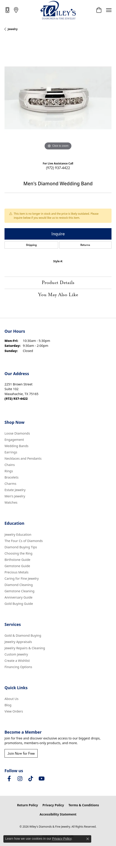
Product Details (58, 282)
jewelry (13, 29)
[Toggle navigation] (109, 10)
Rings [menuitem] (9, 471)
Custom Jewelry (16, 654)
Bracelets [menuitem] (11, 477)
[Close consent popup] (87, 838)
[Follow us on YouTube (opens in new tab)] (41, 778)
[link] (8, 9)
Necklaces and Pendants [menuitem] (23, 458)
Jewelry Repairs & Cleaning (25, 648)
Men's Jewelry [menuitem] (15, 496)
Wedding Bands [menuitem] (16, 446)
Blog (8, 705)
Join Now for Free (21, 753)
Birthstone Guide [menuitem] (17, 559)
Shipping (31, 245)
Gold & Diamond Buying (23, 635)
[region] (58, 98)
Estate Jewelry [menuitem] (15, 490)
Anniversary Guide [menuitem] (18, 597)
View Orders (14, 711)
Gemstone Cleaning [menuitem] (19, 591)
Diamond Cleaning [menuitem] (19, 585)
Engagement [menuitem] (14, 439)
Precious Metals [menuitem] (16, 572)
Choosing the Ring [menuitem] (18, 553)
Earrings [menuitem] (11, 452)
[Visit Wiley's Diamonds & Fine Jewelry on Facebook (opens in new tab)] (9, 778)
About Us (11, 699)
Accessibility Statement (58, 814)
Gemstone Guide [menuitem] (17, 566)
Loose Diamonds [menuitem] (17, 433)
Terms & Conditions (83, 805)
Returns (85, 245)
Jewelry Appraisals (18, 642)
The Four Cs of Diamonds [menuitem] (24, 541)
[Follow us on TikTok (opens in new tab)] (30, 778)
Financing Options (18, 667)
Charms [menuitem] (10, 483)
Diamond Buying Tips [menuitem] (21, 547)
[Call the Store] (16, 398)
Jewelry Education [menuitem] (18, 534)
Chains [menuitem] (10, 465)
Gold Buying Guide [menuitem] (19, 603)
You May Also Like (58, 294)
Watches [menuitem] (11, 502)
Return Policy (27, 805)
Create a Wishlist (17, 660)
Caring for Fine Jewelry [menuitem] (22, 578)
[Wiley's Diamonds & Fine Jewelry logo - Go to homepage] (58, 10)
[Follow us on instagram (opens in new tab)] (19, 778)
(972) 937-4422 (58, 168)
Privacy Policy (53, 805)
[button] (99, 10)
